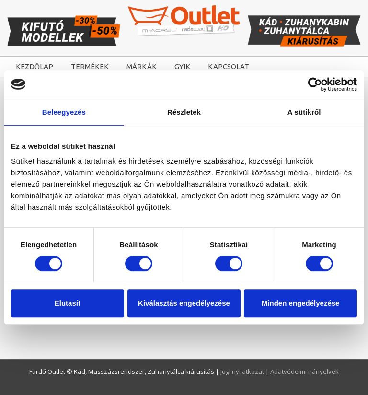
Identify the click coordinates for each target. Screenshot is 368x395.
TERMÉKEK (90, 66)
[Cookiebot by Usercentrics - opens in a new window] (315, 84)
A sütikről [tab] (304, 112)
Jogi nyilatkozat (242, 371)
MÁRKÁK (141, 66)
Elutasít (67, 303)
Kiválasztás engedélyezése (184, 303)
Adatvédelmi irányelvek (304, 371)
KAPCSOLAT (228, 66)
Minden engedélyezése (301, 303)
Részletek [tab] (184, 112)
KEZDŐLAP (34, 66)
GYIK (182, 66)
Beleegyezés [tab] (64, 112)
